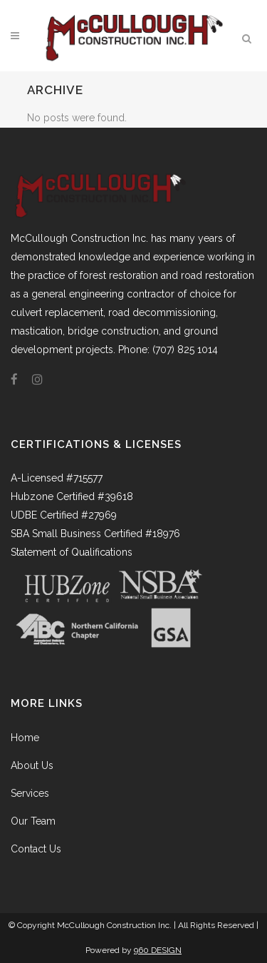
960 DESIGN (158, 950)
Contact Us (36, 849)
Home (25, 737)
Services (30, 793)
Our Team (33, 821)
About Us (32, 765)
